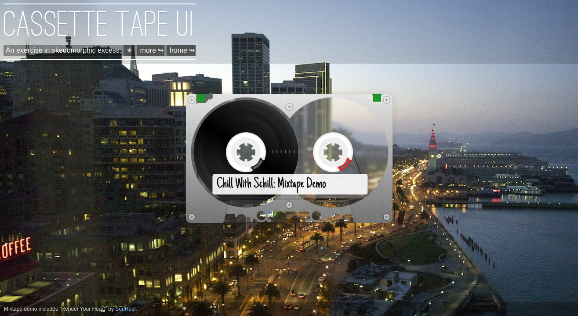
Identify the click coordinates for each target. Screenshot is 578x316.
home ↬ (182, 50)
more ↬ (152, 50)
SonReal (125, 309)
